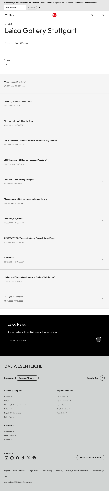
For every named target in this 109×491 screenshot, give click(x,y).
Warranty (59, 471)
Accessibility (47, 471)
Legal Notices (34, 471)
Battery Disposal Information (77, 471)
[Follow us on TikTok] (23, 458)
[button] (102, 378)
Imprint (7, 471)
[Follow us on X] (28, 458)
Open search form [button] (92, 15)
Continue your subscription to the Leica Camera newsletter (99, 339)
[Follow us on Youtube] (12, 458)
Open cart (102, 15)
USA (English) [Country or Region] (11, 7)
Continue (31, 7)
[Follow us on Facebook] (17, 458)
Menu (9, 15)
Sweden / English (27, 378)
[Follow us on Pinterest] (34, 458)
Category (7, 60)
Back (8, 23)
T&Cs (6, 476)
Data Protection (19, 471)
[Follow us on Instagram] (6, 458)
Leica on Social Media (90, 457)
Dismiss (39, 7)
